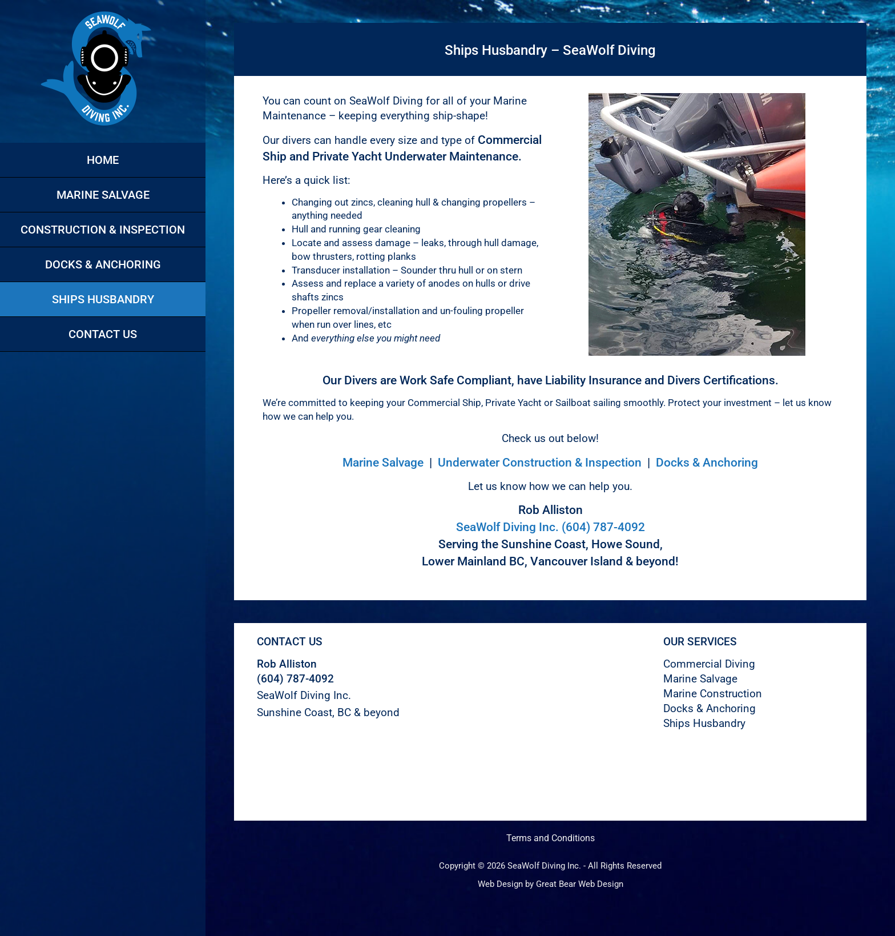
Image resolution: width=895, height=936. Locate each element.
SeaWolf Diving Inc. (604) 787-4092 (550, 527)
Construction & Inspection (103, 229)
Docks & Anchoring (103, 264)
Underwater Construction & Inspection (540, 462)
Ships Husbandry (103, 299)
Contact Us (102, 334)
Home (103, 160)
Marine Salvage (103, 195)
